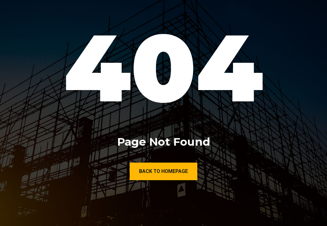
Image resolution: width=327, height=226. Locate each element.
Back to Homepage (163, 171)
